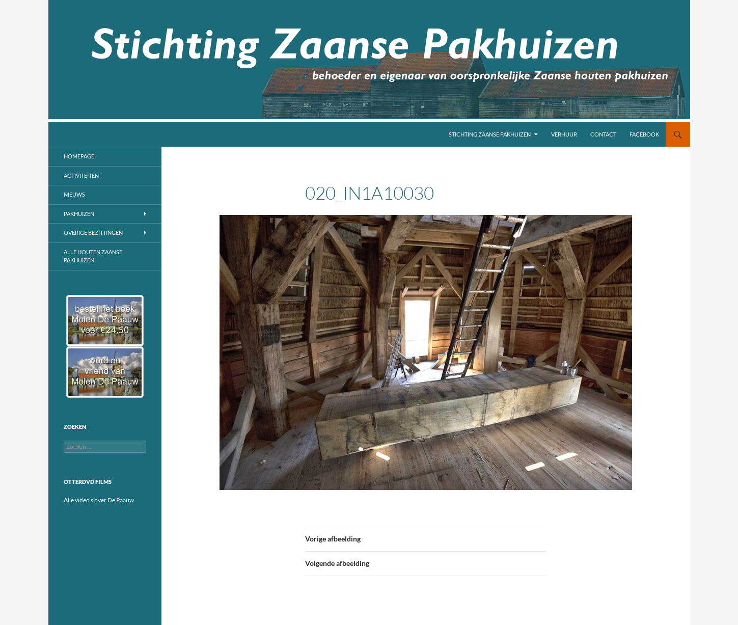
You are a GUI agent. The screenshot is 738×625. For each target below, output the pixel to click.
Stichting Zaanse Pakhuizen (490, 134)
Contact (603, 134)
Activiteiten (81, 175)
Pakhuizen (79, 213)
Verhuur (564, 134)
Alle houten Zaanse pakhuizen (93, 256)
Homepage (79, 156)
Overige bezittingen (93, 232)
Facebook (644, 134)
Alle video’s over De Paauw (99, 500)
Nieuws (74, 194)
